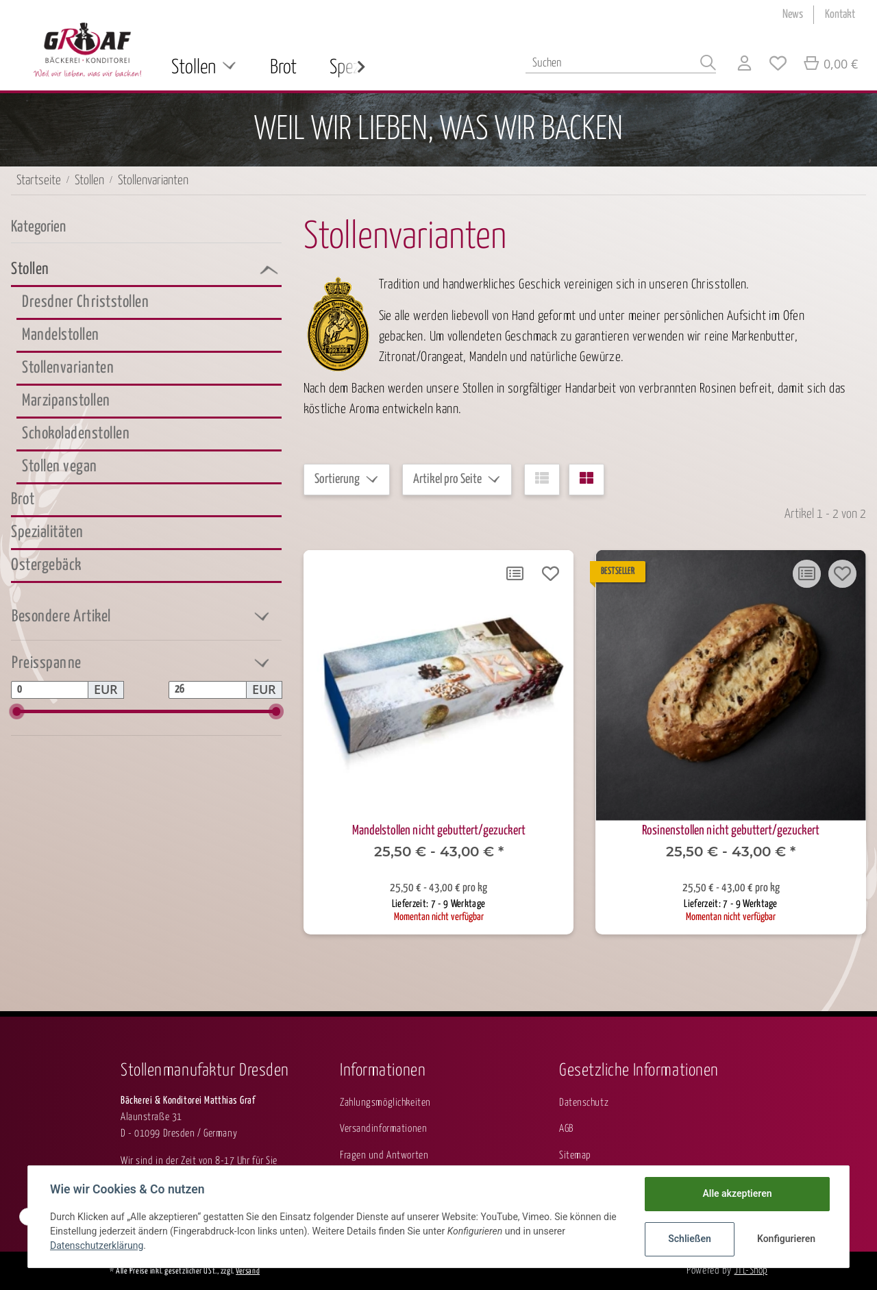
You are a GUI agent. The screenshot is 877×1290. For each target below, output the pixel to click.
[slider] (16, 711)
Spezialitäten (47, 533)
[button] (744, 65)
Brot (22, 500)
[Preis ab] (49, 690)
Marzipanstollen (66, 401)
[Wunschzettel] (778, 65)
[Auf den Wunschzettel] (550, 573)
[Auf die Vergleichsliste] (514, 573)
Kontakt (840, 15)
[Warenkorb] (830, 65)
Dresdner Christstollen (85, 302)
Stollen (30, 269)
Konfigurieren (786, 1238)
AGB (566, 1129)
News (792, 15)
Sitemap (575, 1155)
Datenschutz (583, 1102)
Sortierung (337, 479)
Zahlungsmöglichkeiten (385, 1102)
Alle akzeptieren (736, 1193)
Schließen (689, 1238)
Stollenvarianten (68, 368)
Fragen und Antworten (384, 1155)
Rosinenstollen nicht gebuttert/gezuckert (730, 830)
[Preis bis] (207, 690)
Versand (248, 1271)
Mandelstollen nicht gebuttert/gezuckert (439, 830)
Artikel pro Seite (447, 479)
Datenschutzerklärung (96, 1245)
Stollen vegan (59, 467)
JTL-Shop (750, 1270)
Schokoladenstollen (75, 434)
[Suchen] (620, 63)
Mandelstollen (60, 335)
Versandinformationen (383, 1129)
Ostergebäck (46, 565)
